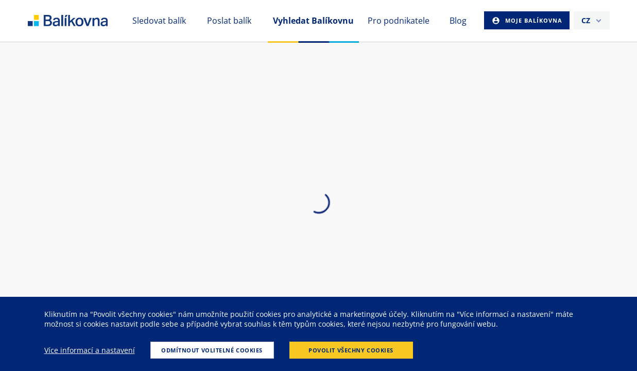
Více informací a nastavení (89, 350)
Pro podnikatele (398, 20)
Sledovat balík (159, 20)
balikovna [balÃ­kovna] (80, 20)
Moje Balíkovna (532, 20)
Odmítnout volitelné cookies (212, 350)
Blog (458, 20)
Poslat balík (229, 20)
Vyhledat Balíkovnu (313, 20)
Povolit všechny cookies (350, 350)
